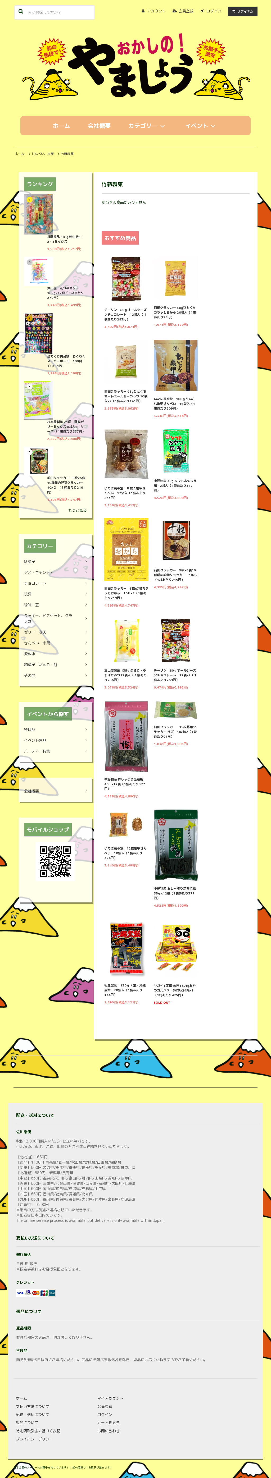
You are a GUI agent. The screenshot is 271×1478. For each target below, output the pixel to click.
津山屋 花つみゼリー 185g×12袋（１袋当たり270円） (65, 293)
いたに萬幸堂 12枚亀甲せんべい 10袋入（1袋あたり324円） (125, 853)
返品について (27, 1422)
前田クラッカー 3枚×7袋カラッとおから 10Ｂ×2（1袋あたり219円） (126, 593)
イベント (201, 126)
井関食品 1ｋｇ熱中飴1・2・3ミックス (65, 239)
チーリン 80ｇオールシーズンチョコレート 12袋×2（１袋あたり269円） (175, 675)
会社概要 (99, 126)
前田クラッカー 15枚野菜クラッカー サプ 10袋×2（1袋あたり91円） (175, 732)
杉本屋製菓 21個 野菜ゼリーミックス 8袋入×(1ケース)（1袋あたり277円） (66, 427)
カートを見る (108, 1422)
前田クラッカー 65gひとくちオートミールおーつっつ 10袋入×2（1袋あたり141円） (125, 396)
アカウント (156, 10)
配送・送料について (32, 1414)
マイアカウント (110, 1398)
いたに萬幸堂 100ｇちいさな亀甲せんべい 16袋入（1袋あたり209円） (174, 404)
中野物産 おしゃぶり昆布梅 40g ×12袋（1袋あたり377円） (124, 784)
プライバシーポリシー (34, 1439)
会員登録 (186, 10)
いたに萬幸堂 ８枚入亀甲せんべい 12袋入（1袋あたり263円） (125, 493)
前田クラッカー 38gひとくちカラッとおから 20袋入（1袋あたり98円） (175, 312)
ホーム (61, 126)
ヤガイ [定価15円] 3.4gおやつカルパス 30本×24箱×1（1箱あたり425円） (175, 990)
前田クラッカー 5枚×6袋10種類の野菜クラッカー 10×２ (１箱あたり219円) (66, 485)
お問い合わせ (108, 1430)
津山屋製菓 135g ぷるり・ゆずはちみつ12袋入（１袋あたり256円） (125, 675)
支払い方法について (32, 1406)
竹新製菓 (67, 154)
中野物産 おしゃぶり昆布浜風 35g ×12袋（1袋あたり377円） (175, 893)
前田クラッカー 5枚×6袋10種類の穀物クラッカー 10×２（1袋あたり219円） (176, 575)
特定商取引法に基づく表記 (38, 1430)
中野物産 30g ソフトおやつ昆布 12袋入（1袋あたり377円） (175, 486)
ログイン (213, 10)
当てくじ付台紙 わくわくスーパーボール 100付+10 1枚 (66, 361)
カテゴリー (148, 126)
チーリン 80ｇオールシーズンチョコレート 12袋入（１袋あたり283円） (125, 314)
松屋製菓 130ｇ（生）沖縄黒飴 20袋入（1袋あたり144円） (125, 990)
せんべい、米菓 (42, 154)
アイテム (241, 11)
